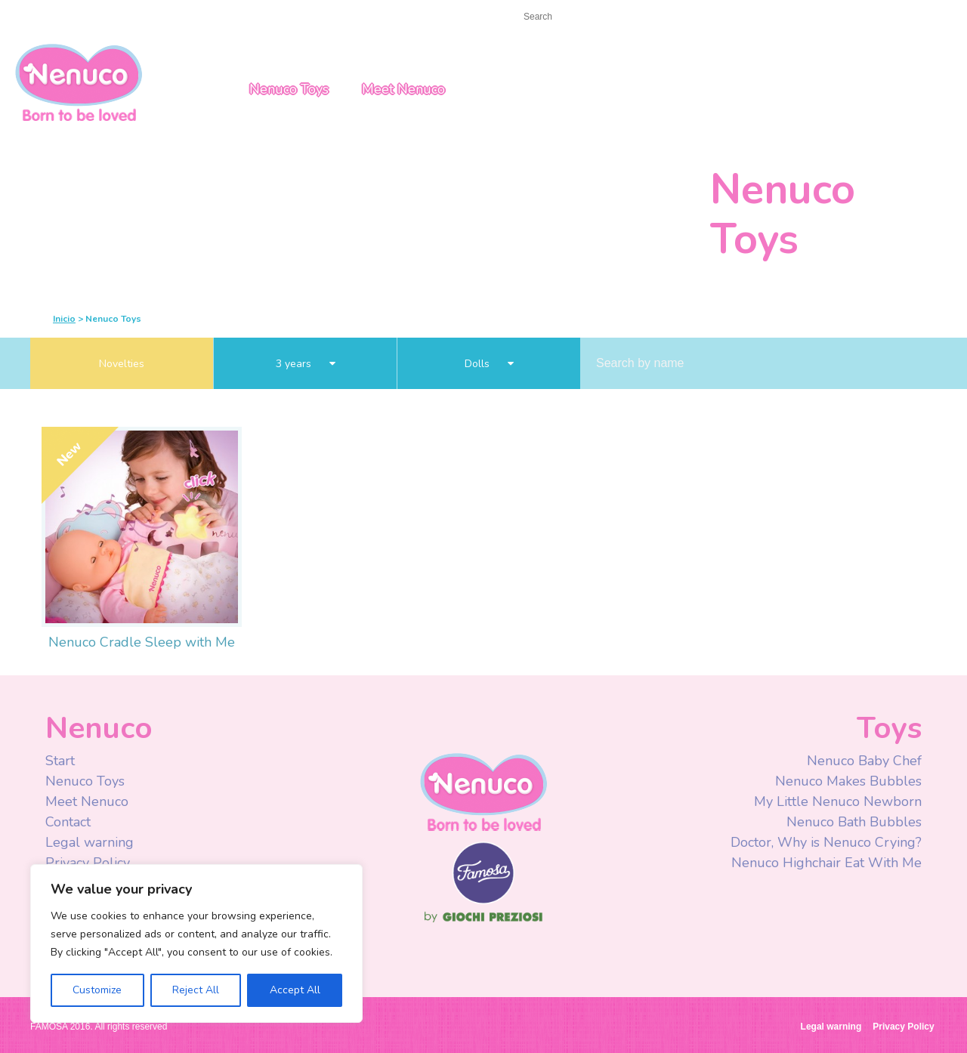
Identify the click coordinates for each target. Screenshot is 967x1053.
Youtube (727, 18)
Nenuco (483, 791)
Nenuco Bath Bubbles (854, 822)
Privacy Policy (89, 863)
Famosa (483, 900)
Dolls (489, 364)
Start (42, 16)
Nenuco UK (78, 81)
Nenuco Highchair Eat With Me (826, 863)
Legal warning (89, 842)
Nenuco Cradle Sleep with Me (141, 642)
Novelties (121, 364)
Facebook (696, 18)
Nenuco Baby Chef (864, 761)
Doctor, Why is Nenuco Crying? (826, 842)
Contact (94, 16)
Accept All (295, 990)
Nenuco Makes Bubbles (848, 781)
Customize (97, 990)
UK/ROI (847, 17)
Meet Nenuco (403, 89)
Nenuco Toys (289, 89)
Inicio (64, 319)
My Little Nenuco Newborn (838, 801)
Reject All (195, 990)
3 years (305, 364)
